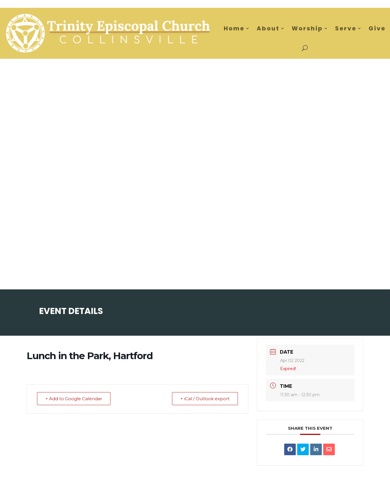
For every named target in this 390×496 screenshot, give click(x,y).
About (268, 28)
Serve (345, 28)
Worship (307, 28)
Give (377, 28)
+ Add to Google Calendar (73, 398)
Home (234, 28)
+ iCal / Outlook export (205, 398)
